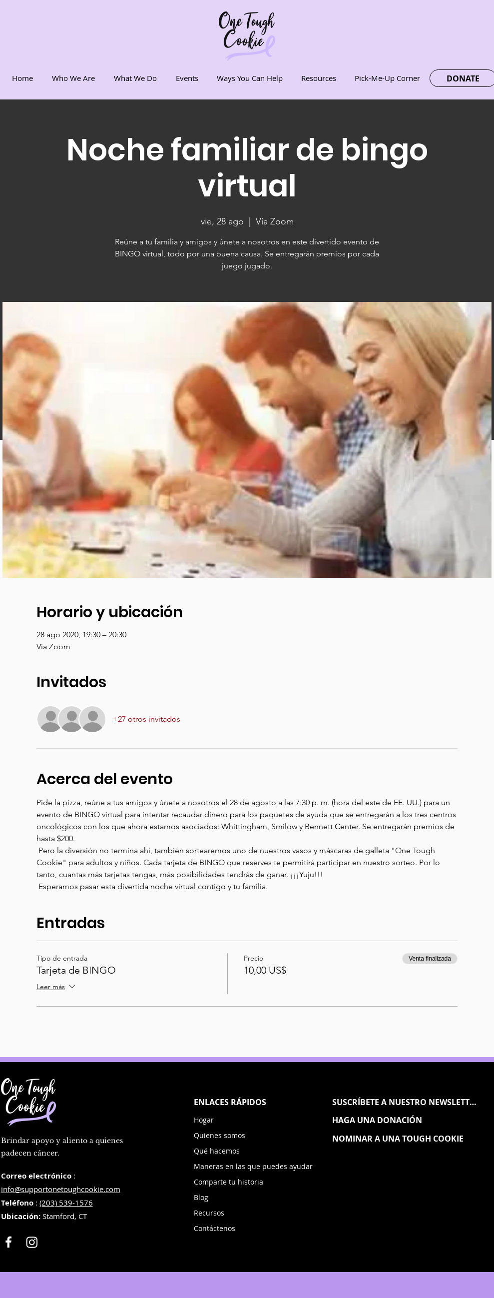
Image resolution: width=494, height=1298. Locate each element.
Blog (201, 1197)
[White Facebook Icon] (8, 1242)
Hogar (204, 1120)
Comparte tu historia (228, 1182)
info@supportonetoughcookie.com (60, 1189)
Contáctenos (214, 1228)
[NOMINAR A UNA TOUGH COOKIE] (405, 1138)
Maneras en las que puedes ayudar (231, 1166)
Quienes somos (219, 1135)
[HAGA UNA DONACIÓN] (405, 1120)
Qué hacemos (217, 1151)
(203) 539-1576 (66, 1203)
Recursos (209, 1213)
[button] (405, 1102)
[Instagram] (31, 1242)
